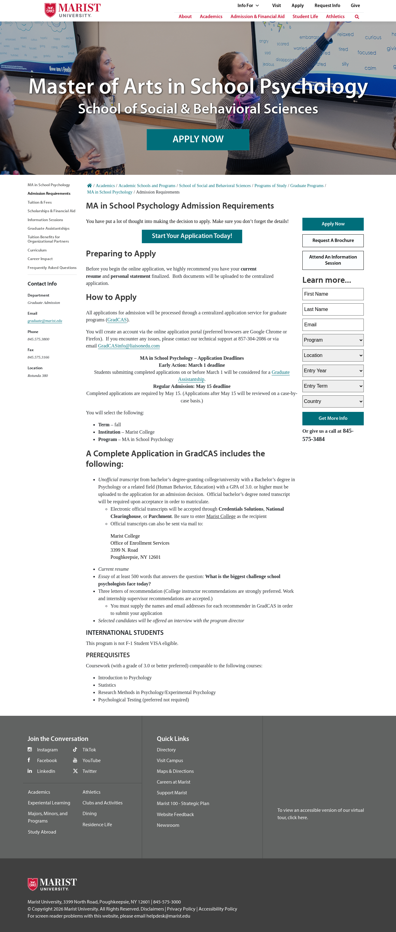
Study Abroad (42, 832)
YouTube (92, 760)
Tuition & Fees (40, 202)
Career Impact (40, 258)
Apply (298, 6)
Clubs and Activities (102, 803)
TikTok (89, 749)
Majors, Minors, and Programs (48, 817)
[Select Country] (333, 401)
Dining (90, 813)
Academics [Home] (105, 185)
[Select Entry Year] (333, 371)
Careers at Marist (173, 782)
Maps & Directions (175, 771)
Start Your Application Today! (192, 236)
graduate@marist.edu (45, 321)
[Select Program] (333, 340)
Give (355, 6)
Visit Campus (170, 760)
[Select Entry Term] (333, 386)
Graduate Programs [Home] (307, 185)
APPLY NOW (198, 139)
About (185, 16)
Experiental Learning (49, 803)
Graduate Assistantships (48, 228)
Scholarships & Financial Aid (52, 210)
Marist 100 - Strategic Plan (183, 803)
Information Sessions (45, 219)
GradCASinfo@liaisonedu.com (129, 345)
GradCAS (117, 319)
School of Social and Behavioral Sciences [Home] (215, 185)
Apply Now (333, 224)
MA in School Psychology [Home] (109, 192)
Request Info (327, 6)
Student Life (305, 16)
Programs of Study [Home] (270, 185)
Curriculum (37, 249)
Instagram (47, 749)
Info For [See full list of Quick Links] (248, 6)
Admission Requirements (49, 193)
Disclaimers (152, 909)
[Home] (89, 185)
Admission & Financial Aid (258, 16)
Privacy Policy (181, 909)
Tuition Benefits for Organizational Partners (48, 239)
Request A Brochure (333, 240)
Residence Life (97, 824)
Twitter (90, 771)
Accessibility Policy (218, 909)
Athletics (335, 16)
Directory (166, 749)
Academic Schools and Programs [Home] (146, 185)
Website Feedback (175, 814)
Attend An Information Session (333, 260)
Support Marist (172, 792)
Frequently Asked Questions (52, 267)
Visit (276, 6)
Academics (211, 16)
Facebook (47, 760)
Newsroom (168, 825)
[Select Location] (333, 355)
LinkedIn (46, 771)
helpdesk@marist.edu (168, 916)
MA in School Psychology (49, 184)
